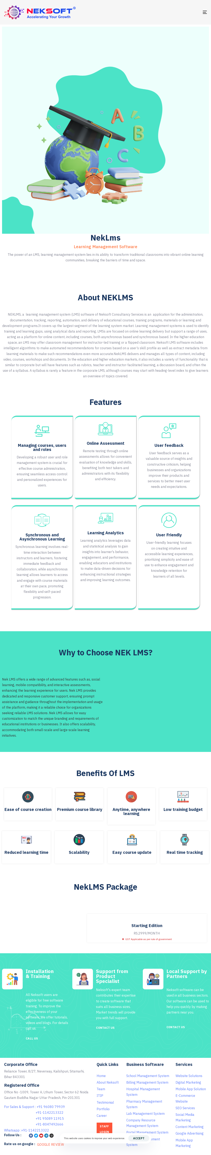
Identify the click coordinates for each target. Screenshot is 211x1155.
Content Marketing (190, 1127)
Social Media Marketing (185, 1117)
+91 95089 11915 (50, 1118)
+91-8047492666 (49, 1124)
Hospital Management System (143, 1092)
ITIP (100, 1096)
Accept (139, 1138)
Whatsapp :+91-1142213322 (26, 1130)
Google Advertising (190, 1133)
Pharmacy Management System (144, 1104)
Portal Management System (147, 1132)
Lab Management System (145, 1113)
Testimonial (105, 1102)
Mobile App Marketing (184, 1143)
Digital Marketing (188, 1082)
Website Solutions (189, 1076)
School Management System (147, 1076)
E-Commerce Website (185, 1098)
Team (101, 1089)
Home (101, 1076)
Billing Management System (147, 1082)
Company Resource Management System (142, 1123)
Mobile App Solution (191, 1089)
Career (102, 1116)
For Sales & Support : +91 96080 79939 (34, 1107)
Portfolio (103, 1109)
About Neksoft (108, 1082)
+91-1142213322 (49, 1112)
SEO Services (185, 1108)
